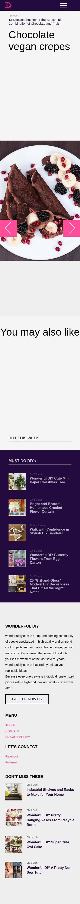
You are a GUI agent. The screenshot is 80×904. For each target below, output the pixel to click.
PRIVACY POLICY (17, 737)
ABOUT (10, 725)
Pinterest (11, 762)
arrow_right (69, 228)
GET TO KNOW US (27, 699)
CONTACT (12, 731)
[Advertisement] (40, 96)
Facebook (11, 756)
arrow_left (11, 228)
